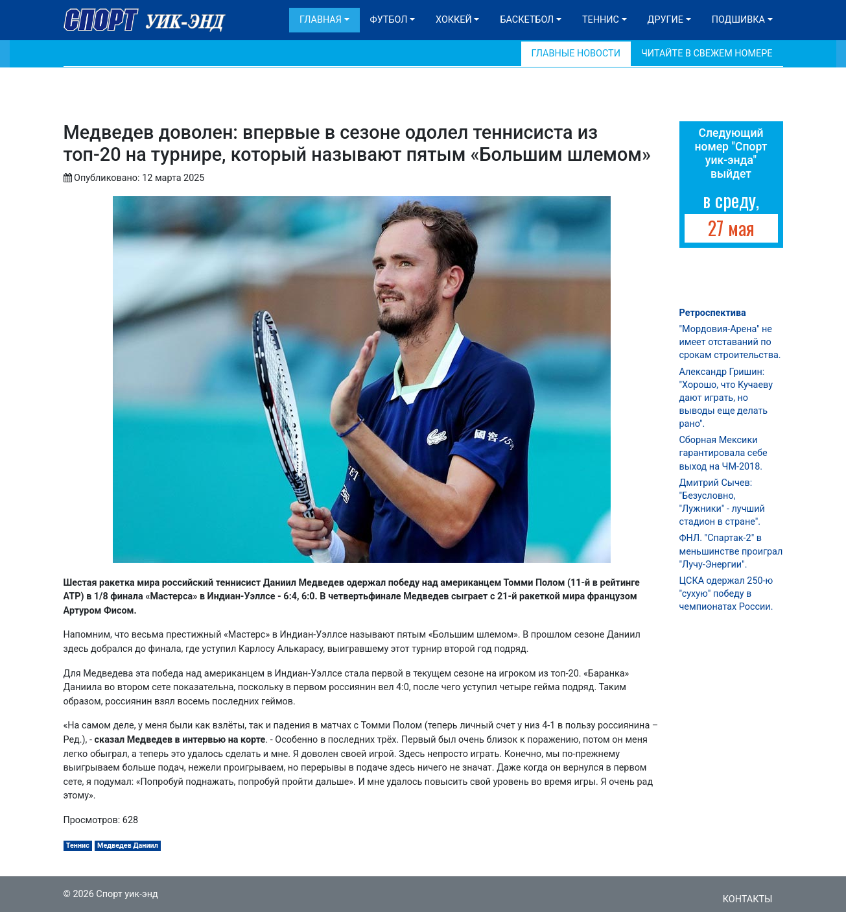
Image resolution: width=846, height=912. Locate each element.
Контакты (748, 899)
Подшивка (738, 19)
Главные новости (576, 53)
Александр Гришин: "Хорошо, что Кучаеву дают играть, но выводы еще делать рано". (726, 398)
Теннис (600, 19)
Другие (665, 19)
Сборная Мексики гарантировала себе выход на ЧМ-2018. (723, 453)
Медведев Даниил (127, 845)
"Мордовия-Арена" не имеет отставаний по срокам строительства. (730, 342)
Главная (321, 19)
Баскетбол (527, 19)
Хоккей (454, 19)
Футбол (389, 19)
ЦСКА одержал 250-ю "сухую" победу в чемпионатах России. (726, 593)
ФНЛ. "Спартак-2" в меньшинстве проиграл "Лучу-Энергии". (731, 551)
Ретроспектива (712, 312)
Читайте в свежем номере (707, 53)
